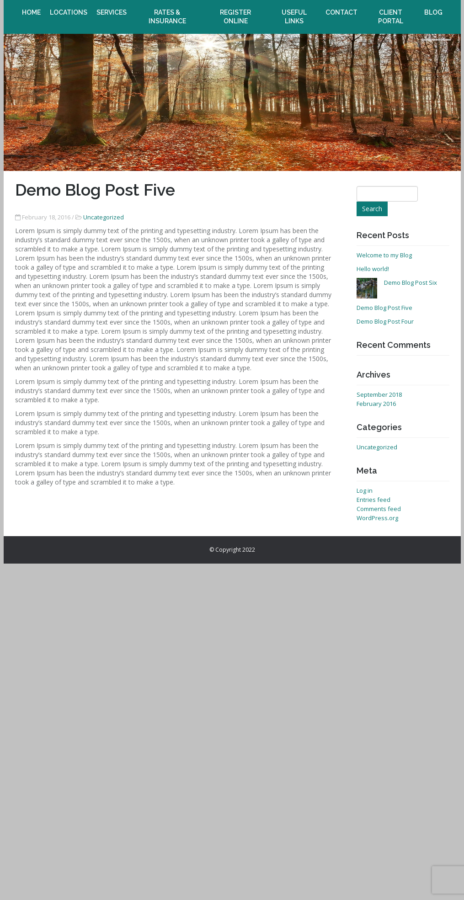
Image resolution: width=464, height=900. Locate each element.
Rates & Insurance (167, 12)
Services (111, 8)
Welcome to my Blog (384, 255)
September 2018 (379, 394)
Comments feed (379, 509)
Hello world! (373, 269)
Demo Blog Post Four (385, 321)
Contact (341, 8)
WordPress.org (377, 518)
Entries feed (373, 499)
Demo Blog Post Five (384, 308)
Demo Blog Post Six (410, 282)
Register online (235, 12)
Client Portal (391, 12)
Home (31, 8)
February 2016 (376, 403)
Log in (365, 490)
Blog (433, 8)
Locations (68, 8)
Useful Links (293, 12)
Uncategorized (103, 217)
